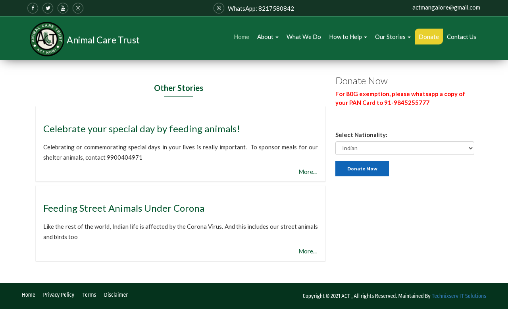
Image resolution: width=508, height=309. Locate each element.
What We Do (304, 36)
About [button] (268, 36)
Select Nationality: (361, 134)
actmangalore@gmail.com (446, 7)
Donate (429, 36)
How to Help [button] (348, 36)
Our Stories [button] (393, 36)
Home (241, 36)
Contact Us (461, 36)
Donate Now (362, 169)
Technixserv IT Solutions (459, 296)
